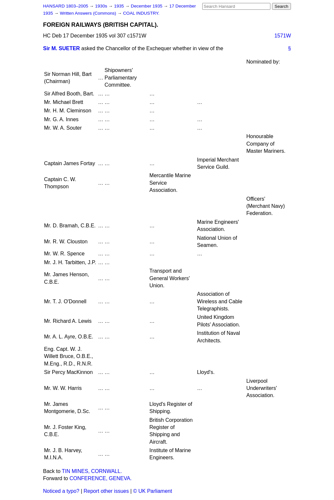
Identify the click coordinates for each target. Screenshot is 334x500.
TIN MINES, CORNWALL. (92, 471)
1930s (101, 6)
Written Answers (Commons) (88, 13)
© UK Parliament (152, 491)
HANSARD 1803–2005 (65, 6)
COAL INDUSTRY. (141, 13)
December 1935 (147, 6)
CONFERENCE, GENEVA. (100, 478)
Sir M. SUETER (61, 48)
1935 (119, 6)
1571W (282, 35)
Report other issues (106, 491)
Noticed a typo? (61, 491)
